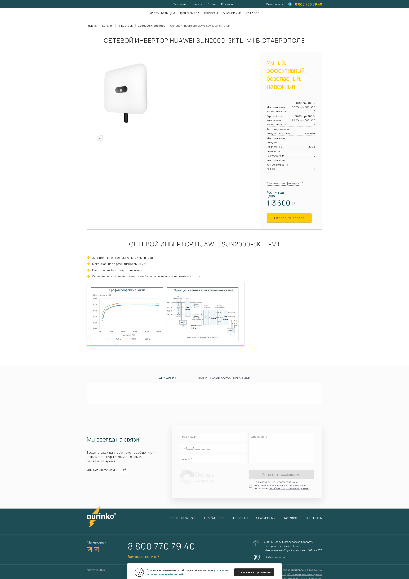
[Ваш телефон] (212, 448)
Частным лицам (162, 13)
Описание (167, 378)
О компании (232, 13)
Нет (286, 24)
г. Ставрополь (272, 4)
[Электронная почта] (212, 459)
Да (264, 24)
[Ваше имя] (212, 437)
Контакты (227, 4)
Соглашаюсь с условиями (254, 572)
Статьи (211, 4)
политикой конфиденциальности (273, 485)
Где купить (180, 4)
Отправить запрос (289, 218)
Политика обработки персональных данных (296, 570)
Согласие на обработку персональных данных (295, 574)
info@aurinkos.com (275, 557)
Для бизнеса (189, 13)
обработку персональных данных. (289, 488)
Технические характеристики (223, 378)
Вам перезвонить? (143, 556)
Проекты (211, 13)
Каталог (291, 517)
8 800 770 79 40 (308, 4)
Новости (197, 4)
